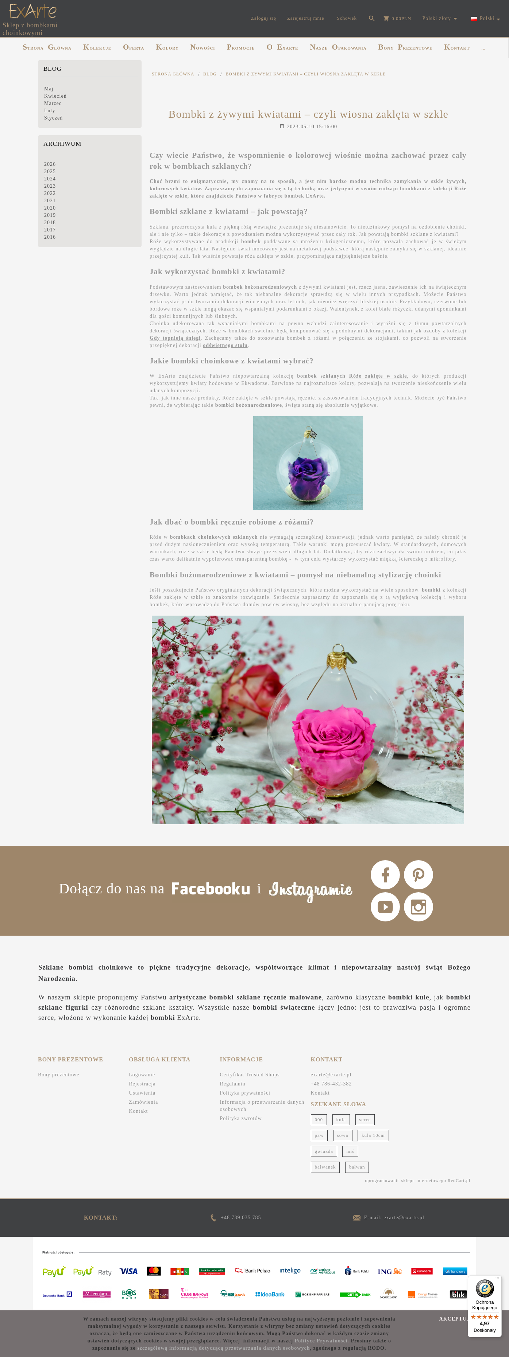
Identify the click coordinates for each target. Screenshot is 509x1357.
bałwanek (325, 1167)
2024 (50, 179)
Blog (52, 68)
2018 (50, 222)
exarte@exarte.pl (331, 1074)
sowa (342, 1135)
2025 (50, 171)
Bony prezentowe (58, 1074)
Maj (49, 88)
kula (341, 1119)
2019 (50, 215)
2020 (50, 208)
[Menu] (497, 1279)
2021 (50, 200)
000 (319, 1119)
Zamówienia (143, 1102)
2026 (50, 164)
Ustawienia (142, 1093)
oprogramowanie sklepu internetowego (405, 1180)
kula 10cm (373, 1135)
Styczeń (53, 118)
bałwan (357, 1167)
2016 (50, 237)
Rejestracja (142, 1084)
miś (350, 1151)
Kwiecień (55, 96)
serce (365, 1119)
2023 (50, 186)
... (483, 48)
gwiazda (324, 1151)
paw (319, 1135)
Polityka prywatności (245, 1093)
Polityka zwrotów (241, 1118)
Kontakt (138, 1111)
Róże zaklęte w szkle (378, 376)
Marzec (53, 103)
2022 (50, 193)
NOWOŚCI (202, 47)
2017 (50, 230)
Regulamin (232, 1084)
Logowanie (142, 1074)
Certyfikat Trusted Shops (249, 1074)
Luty (49, 110)
